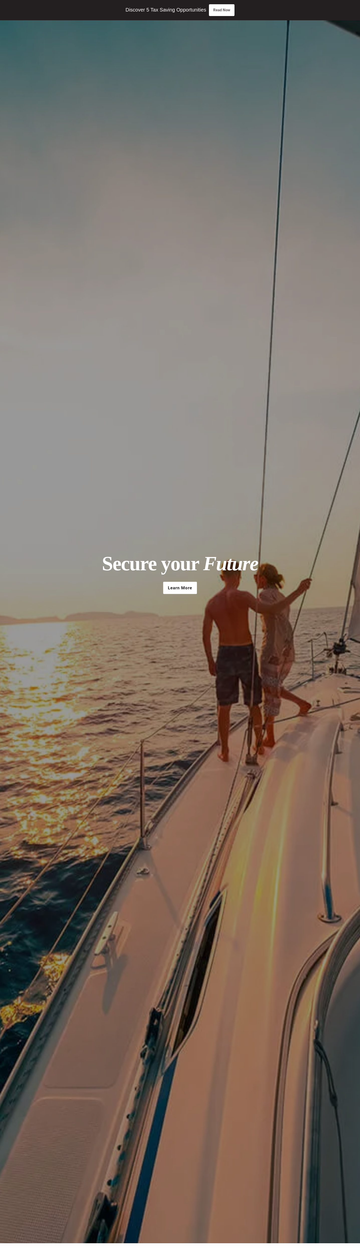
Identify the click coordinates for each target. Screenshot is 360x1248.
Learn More (180, 587)
